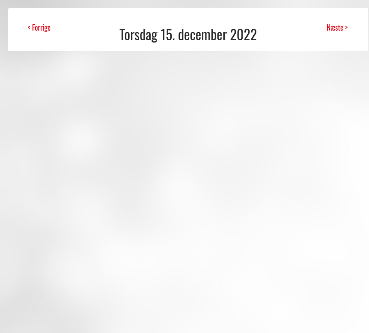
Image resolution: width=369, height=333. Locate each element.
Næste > (336, 27)
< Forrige (38, 27)
